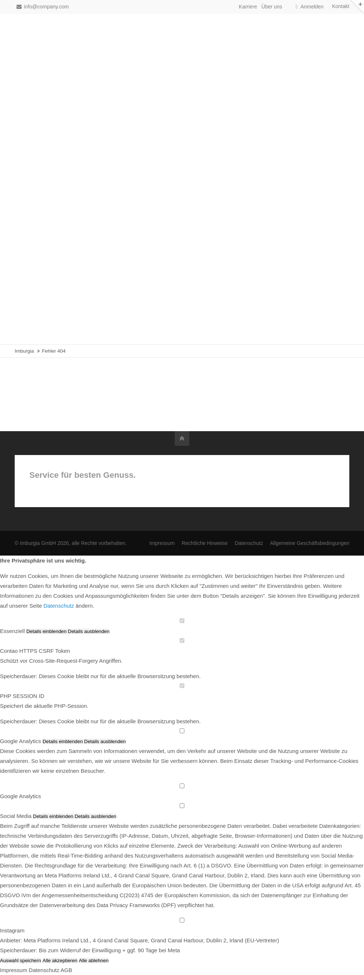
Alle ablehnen (94, 960)
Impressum (162, 543)
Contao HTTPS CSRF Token (35, 651)
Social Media (16, 816)
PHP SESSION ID (22, 696)
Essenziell (12, 631)
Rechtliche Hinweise (205, 543)
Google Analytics (20, 741)
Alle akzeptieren (60, 960)
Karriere (248, 7)
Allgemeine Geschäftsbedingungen (309, 543)
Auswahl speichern (20, 960)
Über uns (271, 7)
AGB (66, 970)
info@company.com (43, 7)
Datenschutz (248, 543)
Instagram (12, 930)
